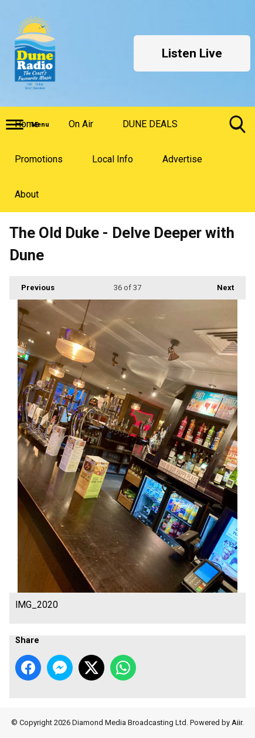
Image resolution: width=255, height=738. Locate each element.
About (27, 194)
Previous (32, 284)
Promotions (39, 159)
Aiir (237, 722)
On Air (81, 124)
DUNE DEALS (150, 124)
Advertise (182, 159)
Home (27, 124)
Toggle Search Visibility (237, 128)
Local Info (112, 159)
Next (219, 284)
